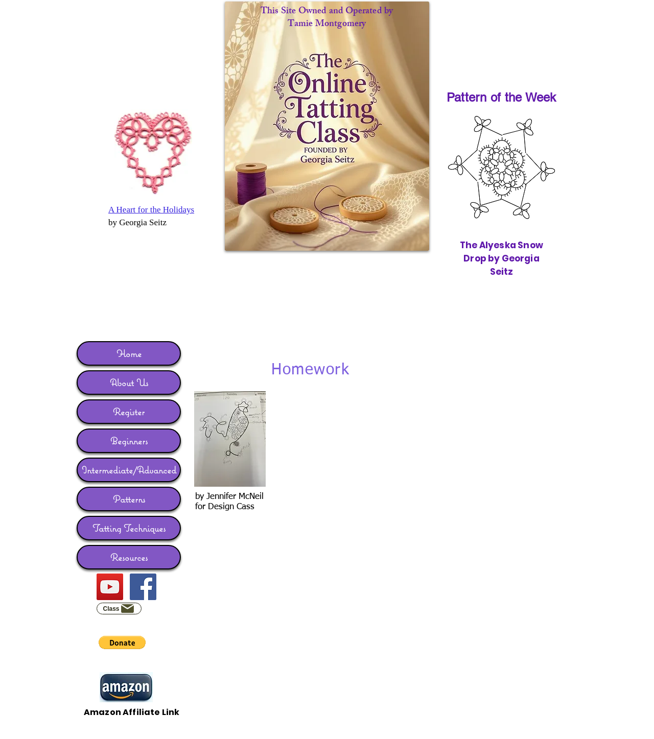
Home (129, 353)
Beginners (129, 441)
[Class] (119, 608)
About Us (129, 382)
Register (129, 412)
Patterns (129, 499)
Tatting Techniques (129, 528)
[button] (122, 642)
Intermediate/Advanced (129, 470)
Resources (129, 557)
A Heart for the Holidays (151, 209)
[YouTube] (110, 587)
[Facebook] (143, 587)
